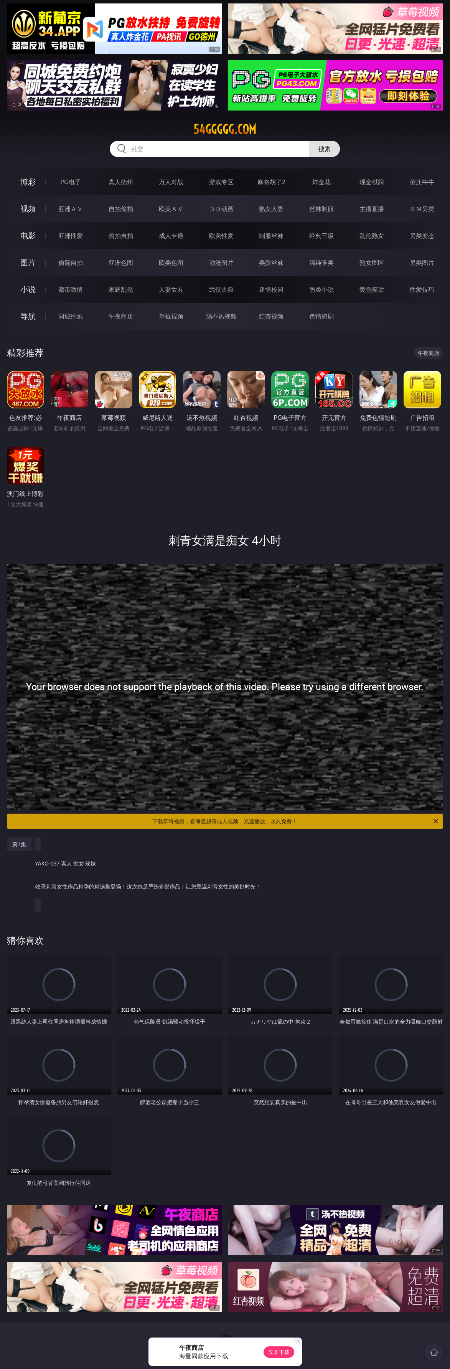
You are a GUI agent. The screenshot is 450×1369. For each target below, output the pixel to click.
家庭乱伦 (121, 289)
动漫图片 (221, 262)
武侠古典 (221, 289)
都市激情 (70, 289)
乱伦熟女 (371, 235)
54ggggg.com (224, 129)
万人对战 (171, 182)
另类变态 (422, 235)
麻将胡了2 (271, 182)
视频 (28, 208)
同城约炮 (70, 316)
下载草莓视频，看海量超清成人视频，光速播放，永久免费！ (295, 821)
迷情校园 (271, 289)
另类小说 (321, 289)
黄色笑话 (371, 289)
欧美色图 (171, 262)
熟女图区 (371, 262)
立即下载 (279, 1352)
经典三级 (321, 235)
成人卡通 (171, 235)
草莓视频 (171, 316)
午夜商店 (121, 316)
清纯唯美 (321, 262)
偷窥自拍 (70, 262)
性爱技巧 (422, 289)
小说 (28, 289)
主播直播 (371, 209)
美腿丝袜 (271, 262)
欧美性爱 (221, 235)
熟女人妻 (271, 209)
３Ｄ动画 (221, 209)
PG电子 (70, 182)
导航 (28, 316)
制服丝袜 (271, 235)
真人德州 (121, 182)
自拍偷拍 (121, 209)
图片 (28, 262)
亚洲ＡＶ (70, 209)
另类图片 (422, 262)
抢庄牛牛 (422, 182)
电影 (28, 235)
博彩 (28, 182)
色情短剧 (321, 316)
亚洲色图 (121, 262)
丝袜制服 (321, 209)
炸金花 (321, 182)
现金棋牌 (371, 182)
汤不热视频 (221, 316)
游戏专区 (221, 182)
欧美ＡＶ (171, 209)
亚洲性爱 (70, 235)
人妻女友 (171, 289)
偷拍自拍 (121, 235)
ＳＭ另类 (422, 209)
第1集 (19, 844)
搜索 (324, 149)
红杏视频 (271, 316)
